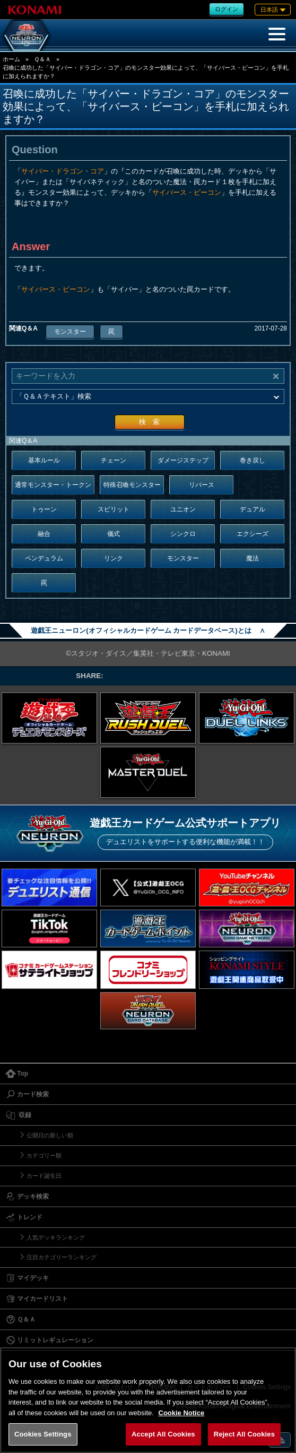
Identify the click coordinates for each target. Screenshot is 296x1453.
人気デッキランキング (56, 1237)
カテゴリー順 (44, 1155)
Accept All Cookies (163, 1434)
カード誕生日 (44, 1176)
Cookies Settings (43, 1434)
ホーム (11, 59)
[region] (148, 1400)
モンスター (70, 331)
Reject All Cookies (244, 1434)
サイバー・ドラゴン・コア (62, 171)
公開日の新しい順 (50, 1135)
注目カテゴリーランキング (62, 1257)
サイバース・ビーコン (186, 192)
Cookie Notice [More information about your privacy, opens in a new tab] (182, 1413)
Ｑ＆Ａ (42, 59)
